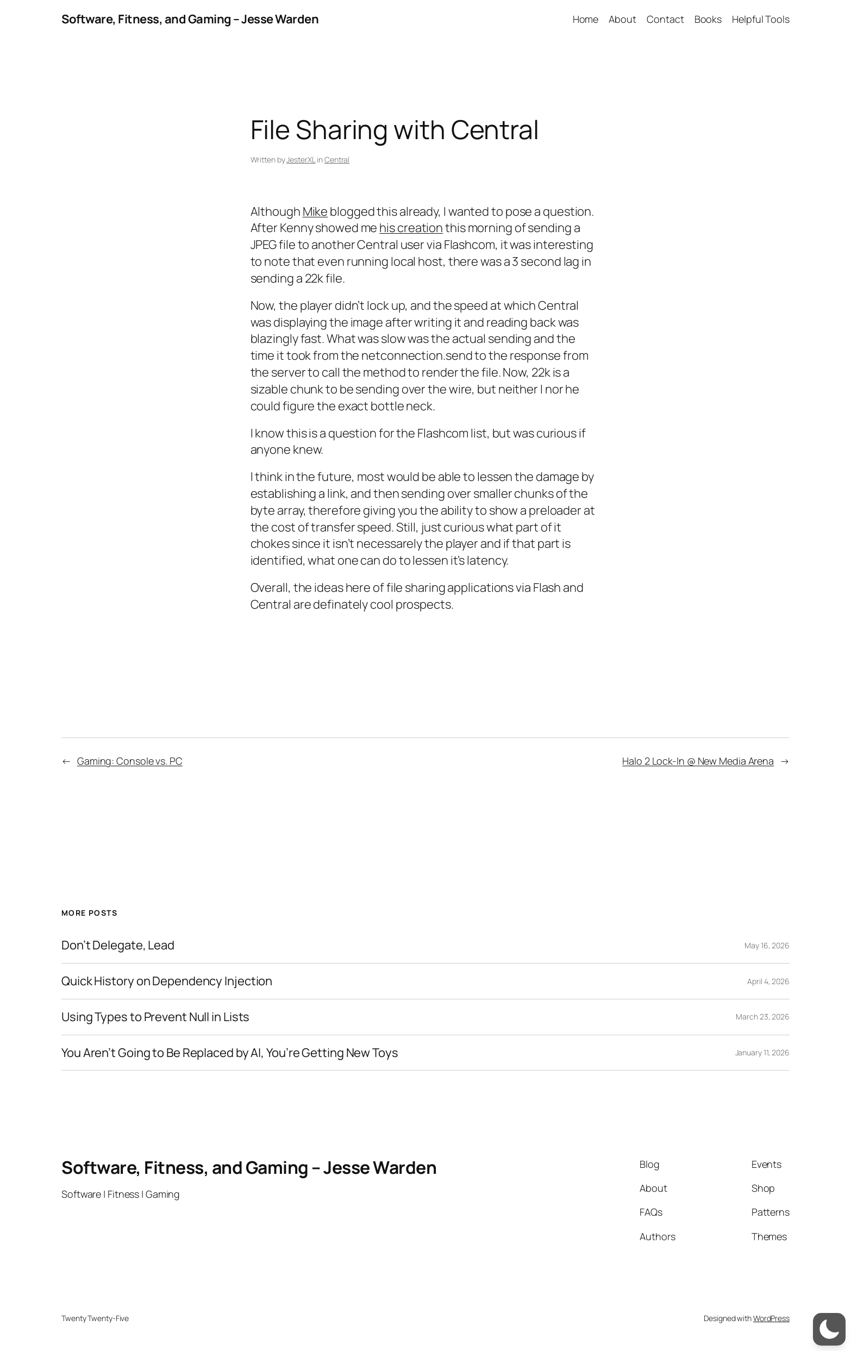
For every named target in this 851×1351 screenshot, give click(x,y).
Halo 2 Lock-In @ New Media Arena (698, 760)
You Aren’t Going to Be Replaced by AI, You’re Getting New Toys (229, 1053)
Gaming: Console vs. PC (130, 760)
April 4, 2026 (768, 981)
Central (336, 159)
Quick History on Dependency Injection (166, 981)
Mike (315, 211)
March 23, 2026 (763, 1016)
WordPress (771, 1318)
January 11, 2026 (762, 1052)
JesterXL (300, 159)
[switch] (829, 1329)
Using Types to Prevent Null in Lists (155, 1017)
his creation (411, 228)
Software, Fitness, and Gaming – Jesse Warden (189, 19)
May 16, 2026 (767, 945)
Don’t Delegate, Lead (117, 945)
